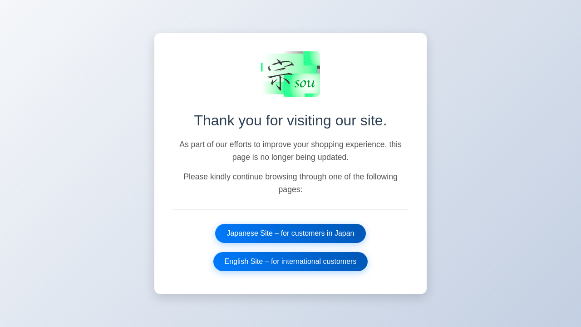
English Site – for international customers (291, 261)
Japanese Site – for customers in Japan (290, 233)
